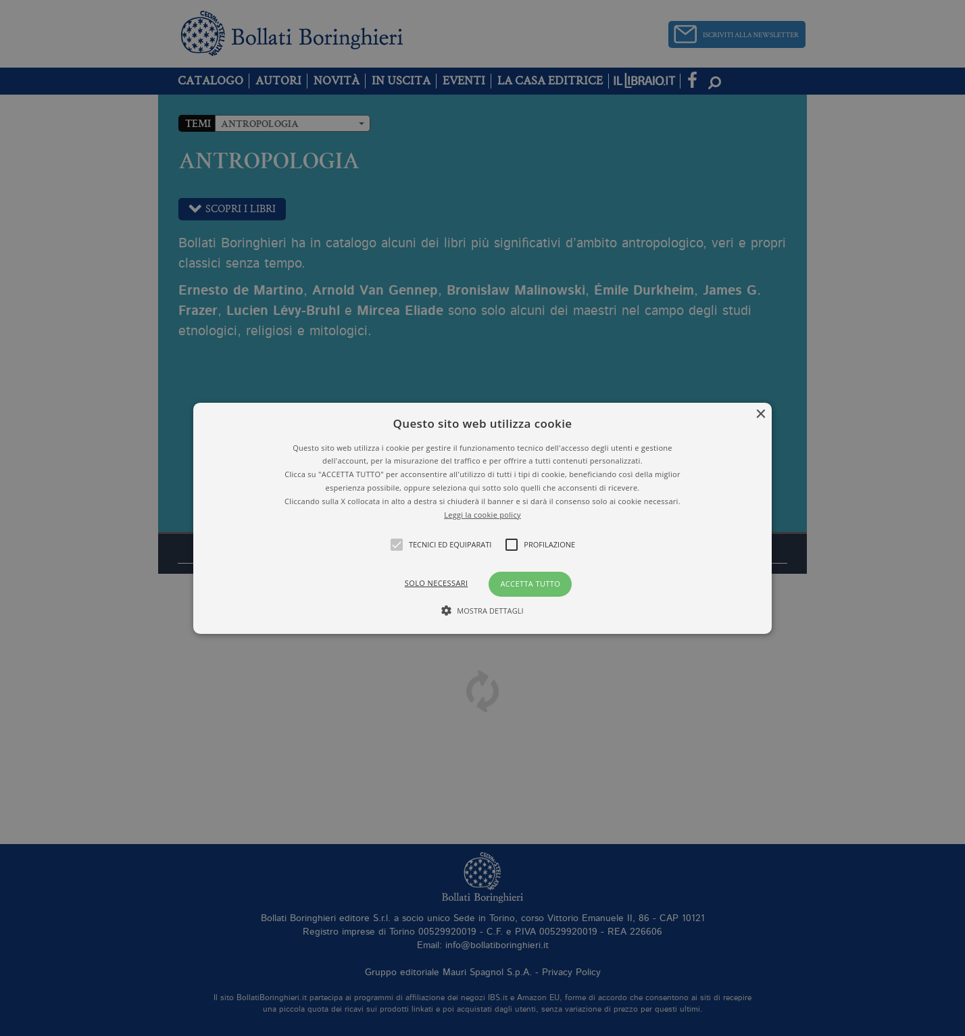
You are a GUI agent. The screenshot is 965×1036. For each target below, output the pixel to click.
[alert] (482, 518)
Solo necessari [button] (436, 583)
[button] (482, 517)
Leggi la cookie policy (482, 514)
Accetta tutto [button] (530, 583)
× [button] (760, 414)
